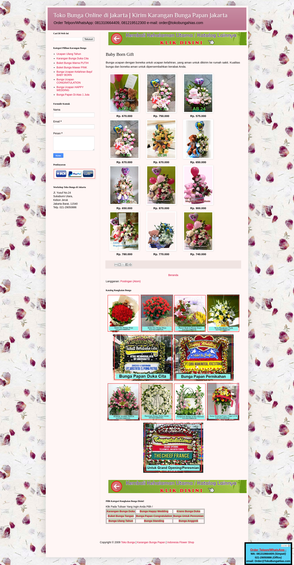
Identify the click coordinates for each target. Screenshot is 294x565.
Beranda (173, 275)
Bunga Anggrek (188, 520)
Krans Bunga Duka (188, 511)
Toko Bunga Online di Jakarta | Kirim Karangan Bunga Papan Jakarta (140, 15)
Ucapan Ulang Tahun (69, 53)
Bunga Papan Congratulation (154, 515)
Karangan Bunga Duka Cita (72, 58)
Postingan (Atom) (130, 281)
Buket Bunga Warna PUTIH (73, 62)
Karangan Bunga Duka (121, 511)
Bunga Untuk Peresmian (188, 515)
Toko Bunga (128, 542)
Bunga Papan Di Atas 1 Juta (73, 94)
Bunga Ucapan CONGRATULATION (69, 81)
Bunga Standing (154, 520)
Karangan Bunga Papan (151, 542)
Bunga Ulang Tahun (120, 520)
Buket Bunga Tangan (121, 515)
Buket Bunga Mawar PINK (72, 67)
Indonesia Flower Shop (180, 542)
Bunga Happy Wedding (154, 511)
